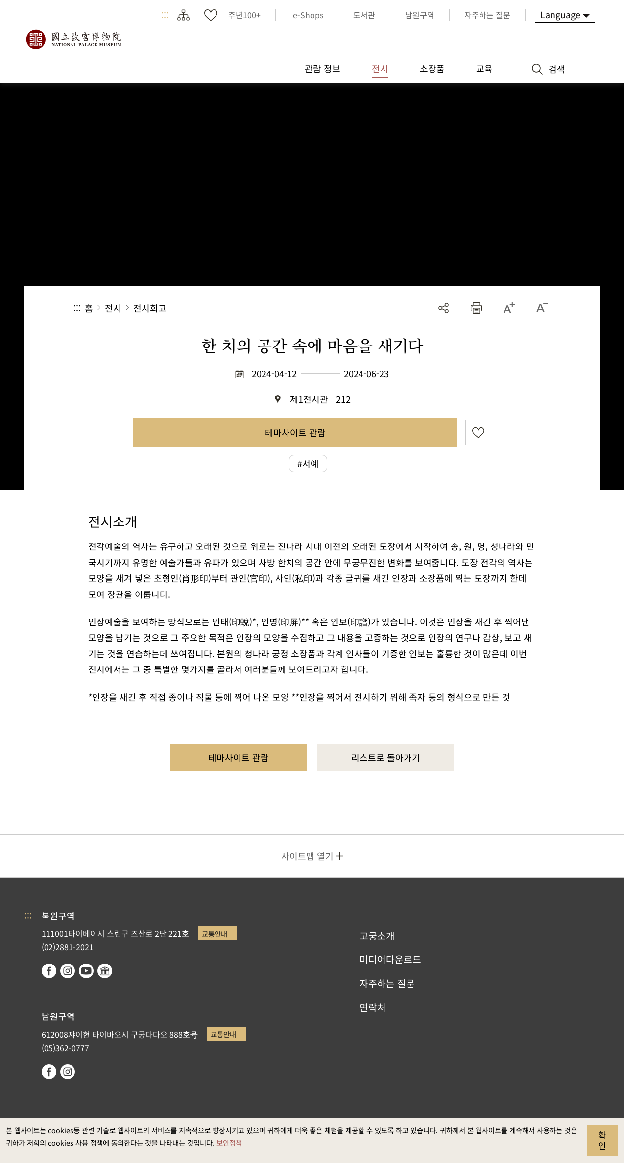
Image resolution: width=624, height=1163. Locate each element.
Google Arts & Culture (104, 971)
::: (164, 14)
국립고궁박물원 (73, 39)
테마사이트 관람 (295, 432)
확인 (602, 1140)
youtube (86, 971)
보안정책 (229, 1143)
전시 (113, 307)
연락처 (373, 1007)
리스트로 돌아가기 (385, 757)
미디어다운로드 (390, 959)
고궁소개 (377, 935)
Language (560, 14)
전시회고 (150, 307)
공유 (443, 308)
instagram (67, 971)
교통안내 (214, 933)
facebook (49, 971)
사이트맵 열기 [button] (307, 855)
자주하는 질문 (387, 983)
